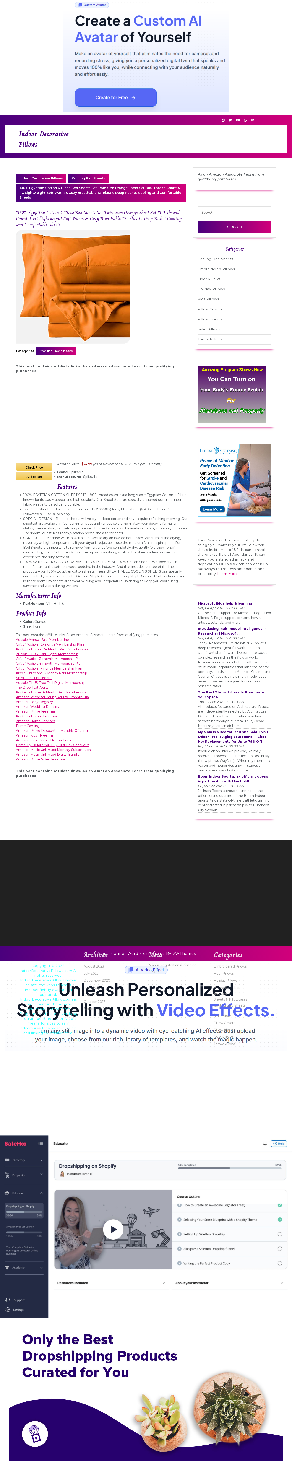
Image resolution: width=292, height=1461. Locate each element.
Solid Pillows (209, 329)
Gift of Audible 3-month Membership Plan (49, 659)
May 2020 (92, 1379)
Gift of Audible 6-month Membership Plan (49, 664)
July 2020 (91, 1372)
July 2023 (91, 1358)
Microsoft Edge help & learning (225, 603)
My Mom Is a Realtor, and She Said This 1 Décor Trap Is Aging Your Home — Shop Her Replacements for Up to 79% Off (233, 737)
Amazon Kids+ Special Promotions (43, 740)
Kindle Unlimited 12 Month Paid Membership (51, 673)
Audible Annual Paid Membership (42, 640)
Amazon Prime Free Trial (35, 711)
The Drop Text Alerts (32, 687)
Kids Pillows (208, 299)
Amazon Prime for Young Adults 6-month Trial (52, 697)
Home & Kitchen (227, 1372)
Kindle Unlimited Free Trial (36, 716)
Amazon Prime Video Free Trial (40, 759)
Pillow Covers (210, 309)
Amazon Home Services (35, 721)
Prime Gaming (27, 726)
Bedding (220, 1378)
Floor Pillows (209, 279)
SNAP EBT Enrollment (34, 678)
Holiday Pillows (211, 289)
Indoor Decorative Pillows (41, 178)
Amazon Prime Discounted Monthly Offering (52, 731)
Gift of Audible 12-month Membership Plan (50, 644)
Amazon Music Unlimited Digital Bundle (48, 755)
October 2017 (94, 1386)
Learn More (227, 574)
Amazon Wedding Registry (37, 707)
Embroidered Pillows (216, 269)
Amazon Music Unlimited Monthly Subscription (53, 750)
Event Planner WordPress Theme (131, 953)
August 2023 (94, 1351)
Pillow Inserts (210, 319)
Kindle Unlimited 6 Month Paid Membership (51, 692)
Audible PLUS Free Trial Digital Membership (51, 683)
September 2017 (97, 1393)
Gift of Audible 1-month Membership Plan (49, 668)
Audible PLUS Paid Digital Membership (47, 654)
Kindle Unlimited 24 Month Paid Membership (52, 649)
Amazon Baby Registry (34, 702)
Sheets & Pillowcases (230, 1384)
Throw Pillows (210, 339)
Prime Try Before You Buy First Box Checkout (52, 745)
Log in (154, 1356)
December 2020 (97, 1365)
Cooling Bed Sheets (88, 178)
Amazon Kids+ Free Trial (35, 735)
